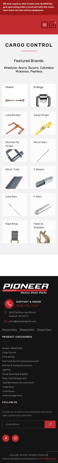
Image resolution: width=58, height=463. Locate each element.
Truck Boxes (8, 391)
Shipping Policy (27, 329)
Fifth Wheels (8, 357)
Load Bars (11, 197)
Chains (9, 87)
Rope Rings (11, 224)
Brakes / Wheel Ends (12, 348)
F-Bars (38, 197)
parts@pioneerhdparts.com (22, 321)
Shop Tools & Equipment (14, 378)
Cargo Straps (41, 116)
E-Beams (39, 170)
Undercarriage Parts (12, 395)
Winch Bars (40, 143)
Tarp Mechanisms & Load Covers (18, 382)
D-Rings (38, 87)
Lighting (6, 370)
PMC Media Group (29, 458)
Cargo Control (9, 352)
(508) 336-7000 (27, 306)
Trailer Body (8, 387)
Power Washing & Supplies (15, 374)
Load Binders (13, 116)
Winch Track (12, 170)
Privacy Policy (44, 329)
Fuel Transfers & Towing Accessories (20, 361)
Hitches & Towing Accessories (17, 365)
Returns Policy (9, 329)
